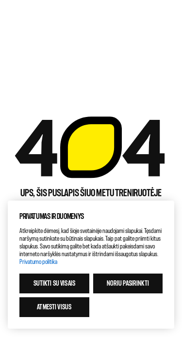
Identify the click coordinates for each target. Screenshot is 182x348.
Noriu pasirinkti (128, 283)
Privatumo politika (38, 262)
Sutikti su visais (54, 283)
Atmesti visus (54, 307)
